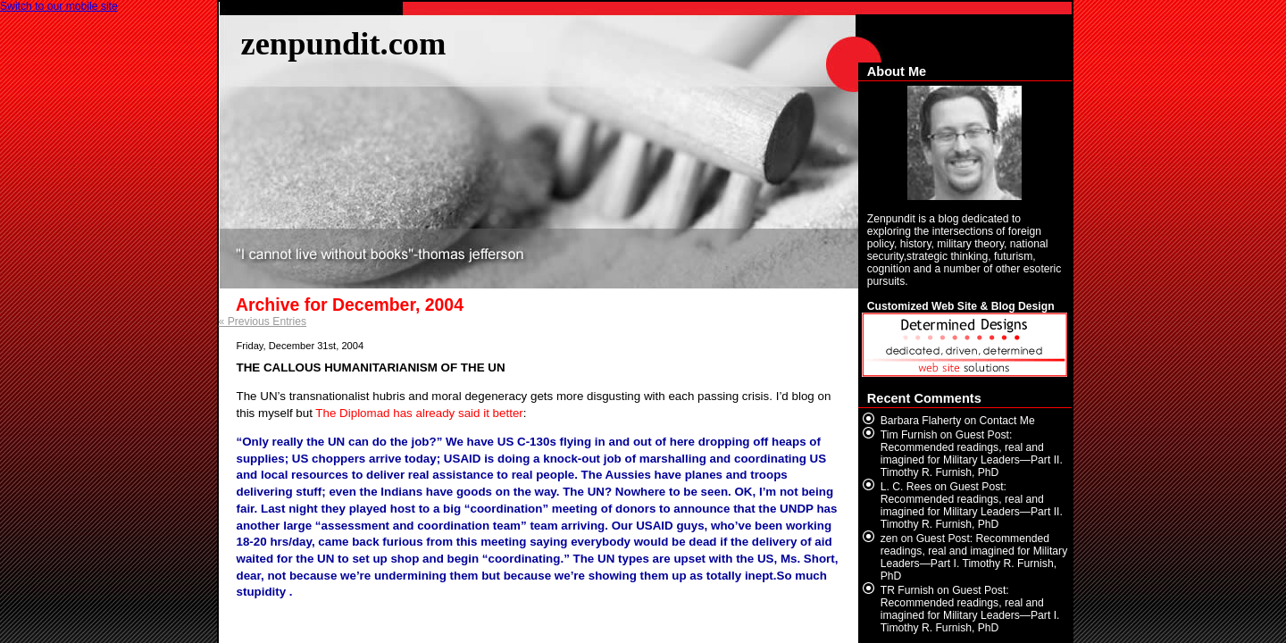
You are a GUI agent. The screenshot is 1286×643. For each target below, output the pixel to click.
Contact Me (1007, 420)
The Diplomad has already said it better (418, 413)
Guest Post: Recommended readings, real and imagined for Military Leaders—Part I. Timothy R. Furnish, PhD (974, 557)
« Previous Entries (263, 321)
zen (889, 538)
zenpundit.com (344, 43)
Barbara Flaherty (921, 420)
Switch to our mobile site (59, 6)
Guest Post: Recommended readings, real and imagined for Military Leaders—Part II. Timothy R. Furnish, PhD (972, 454)
